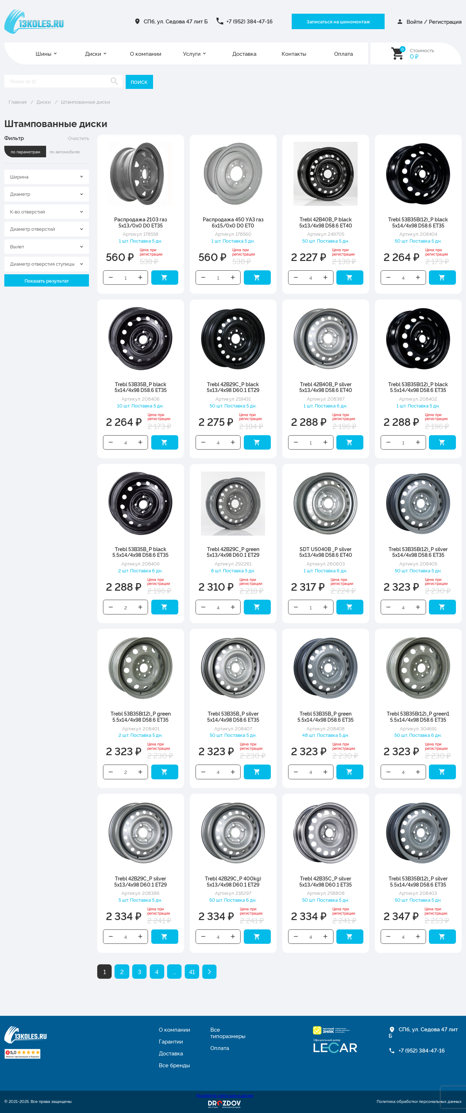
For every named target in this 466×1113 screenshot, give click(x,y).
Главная (18, 101)
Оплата (343, 53)
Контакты (294, 53)
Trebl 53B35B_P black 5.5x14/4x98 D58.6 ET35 (140, 551)
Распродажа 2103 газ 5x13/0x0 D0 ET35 (140, 222)
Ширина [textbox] (19, 176)
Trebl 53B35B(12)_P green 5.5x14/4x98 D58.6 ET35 (141, 716)
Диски (93, 53)
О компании (145, 53)
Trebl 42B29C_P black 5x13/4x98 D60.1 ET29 (233, 386)
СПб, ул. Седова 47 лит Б (176, 21)
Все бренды (174, 1065)
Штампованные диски (85, 101)
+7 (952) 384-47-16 (250, 21)
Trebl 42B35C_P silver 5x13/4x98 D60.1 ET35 (325, 881)
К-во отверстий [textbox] (27, 211)
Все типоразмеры (228, 1033)
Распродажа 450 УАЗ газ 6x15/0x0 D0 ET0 (233, 222)
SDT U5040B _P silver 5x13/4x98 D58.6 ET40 (325, 551)
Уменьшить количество (110, 277)
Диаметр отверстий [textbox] (32, 228)
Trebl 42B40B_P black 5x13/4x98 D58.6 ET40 (325, 222)
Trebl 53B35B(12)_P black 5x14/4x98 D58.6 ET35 (418, 222)
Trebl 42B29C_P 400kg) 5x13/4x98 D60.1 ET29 (233, 881)
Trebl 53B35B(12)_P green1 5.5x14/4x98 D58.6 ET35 (418, 716)
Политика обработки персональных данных (419, 1101)
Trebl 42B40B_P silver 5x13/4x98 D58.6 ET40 (325, 386)
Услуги (192, 53)
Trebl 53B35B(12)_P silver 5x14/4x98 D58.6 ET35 (418, 551)
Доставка (244, 53)
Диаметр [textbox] (20, 193)
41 (192, 971)
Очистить (78, 138)
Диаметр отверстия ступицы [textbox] (42, 263)
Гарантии (171, 1041)
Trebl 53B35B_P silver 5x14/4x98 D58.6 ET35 (233, 716)
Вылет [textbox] (17, 246)
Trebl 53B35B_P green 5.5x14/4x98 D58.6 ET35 (325, 716)
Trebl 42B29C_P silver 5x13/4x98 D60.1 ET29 (140, 881)
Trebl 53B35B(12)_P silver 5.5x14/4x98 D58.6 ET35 (418, 881)
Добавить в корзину (164, 277)
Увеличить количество (140, 277)
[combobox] (46, 177)
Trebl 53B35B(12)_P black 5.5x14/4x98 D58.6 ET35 (418, 386)
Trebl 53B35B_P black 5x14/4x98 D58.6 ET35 (141, 386)
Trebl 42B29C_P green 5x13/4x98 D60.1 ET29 (233, 551)
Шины (43, 53)
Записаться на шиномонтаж (338, 21)
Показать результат (46, 280)
